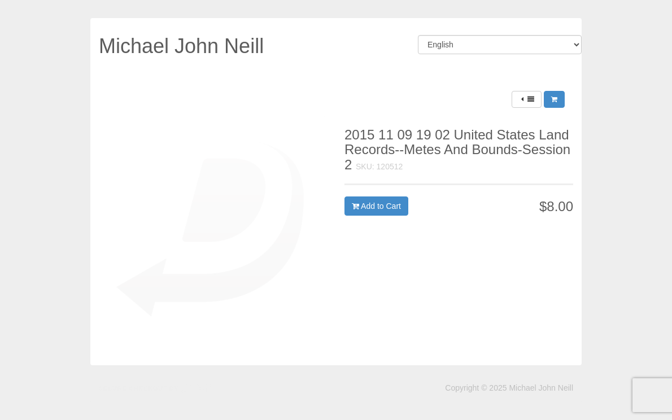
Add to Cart (376, 206)
